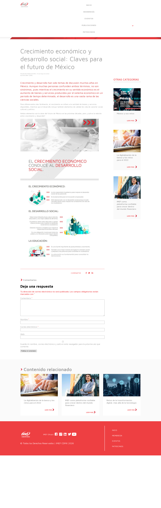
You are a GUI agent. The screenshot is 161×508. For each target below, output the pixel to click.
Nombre (24, 319)
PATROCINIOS (131, 6)
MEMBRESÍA (73, 6)
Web (22, 334)
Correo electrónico (29, 327)
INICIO (54, 6)
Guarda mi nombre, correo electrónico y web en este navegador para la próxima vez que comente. (60, 345)
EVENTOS (92, 6)
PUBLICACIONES (112, 6)
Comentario (26, 298)
